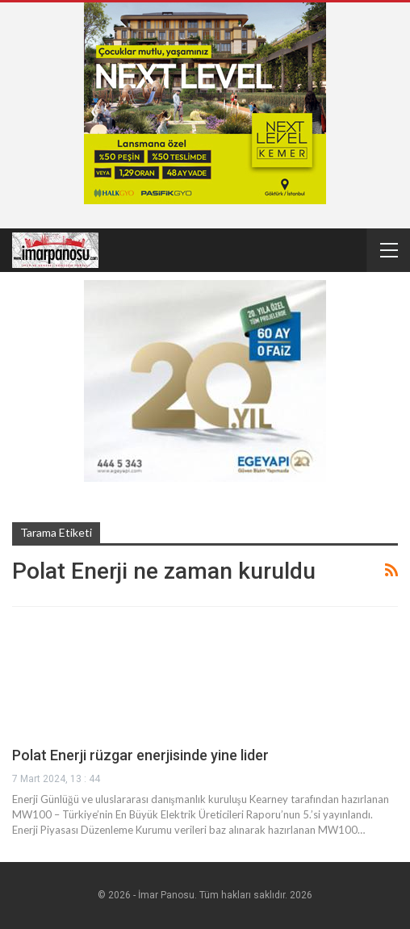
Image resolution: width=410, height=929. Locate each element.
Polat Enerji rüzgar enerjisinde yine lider (140, 755)
